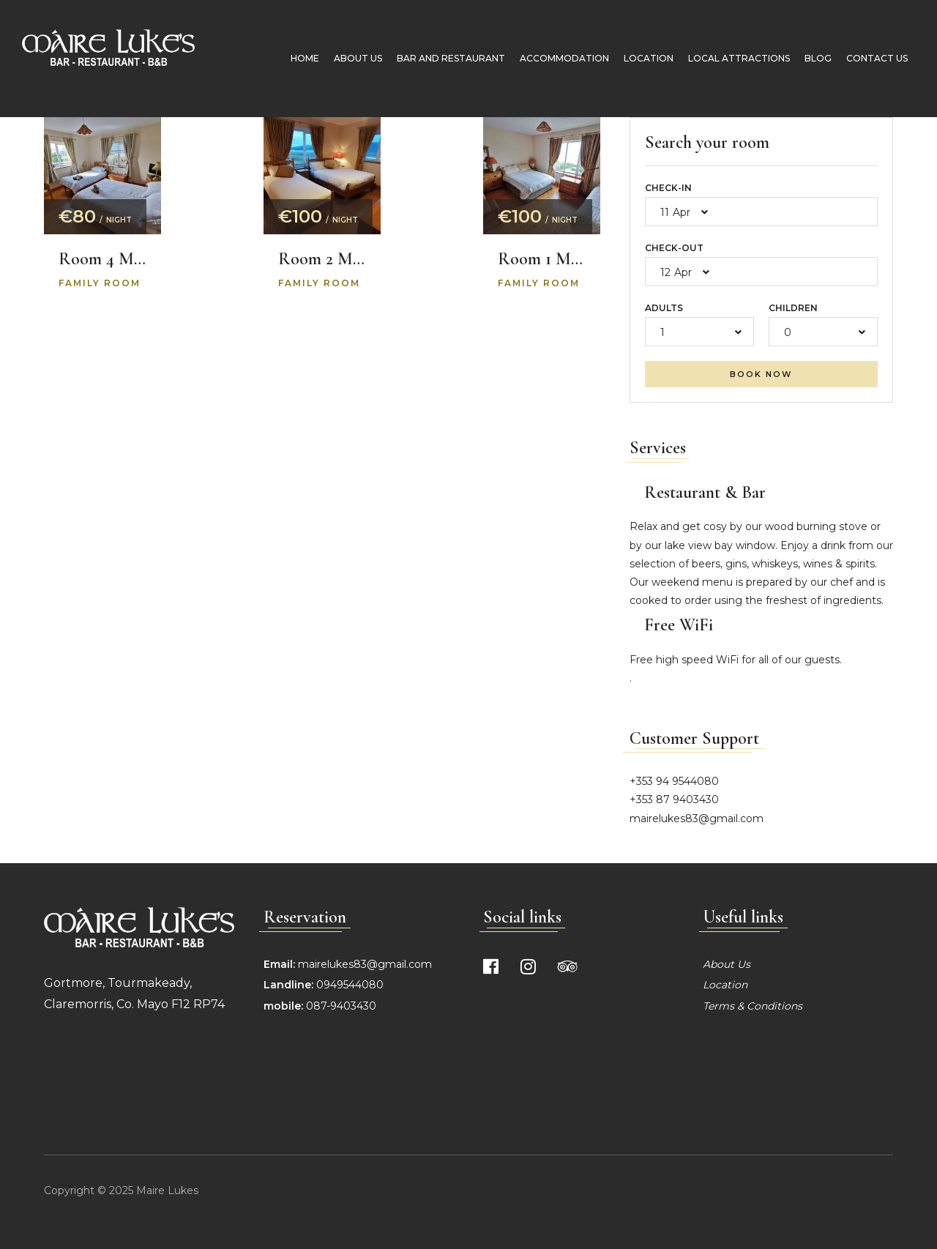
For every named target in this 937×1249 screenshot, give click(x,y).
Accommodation (557, 58)
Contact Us (869, 58)
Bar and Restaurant (443, 58)
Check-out (674, 247)
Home (297, 58)
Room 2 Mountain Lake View (322, 259)
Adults (664, 307)
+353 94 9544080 (674, 781)
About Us (350, 58)
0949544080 (348, 984)
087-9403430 (341, 1006)
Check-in (668, 187)
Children (793, 307)
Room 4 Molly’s (102, 259)
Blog (810, 58)
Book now (761, 374)
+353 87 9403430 (674, 799)
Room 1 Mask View (542, 259)
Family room (100, 282)
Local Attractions (732, 58)
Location (641, 58)
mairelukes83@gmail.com (697, 818)
